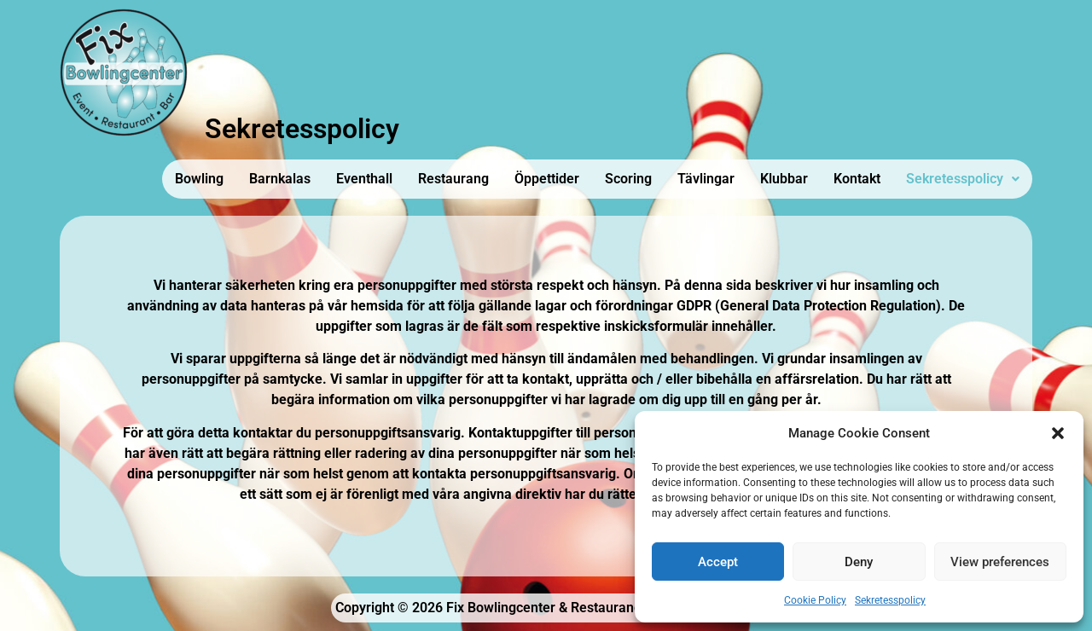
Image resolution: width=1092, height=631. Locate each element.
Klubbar (784, 179)
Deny (859, 562)
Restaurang (453, 179)
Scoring (628, 179)
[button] (1057, 433)
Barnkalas (280, 179)
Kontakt (857, 179)
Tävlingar (706, 179)
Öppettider (546, 179)
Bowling (199, 179)
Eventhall (364, 179)
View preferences (999, 562)
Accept (718, 562)
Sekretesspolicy (890, 600)
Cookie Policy (815, 600)
